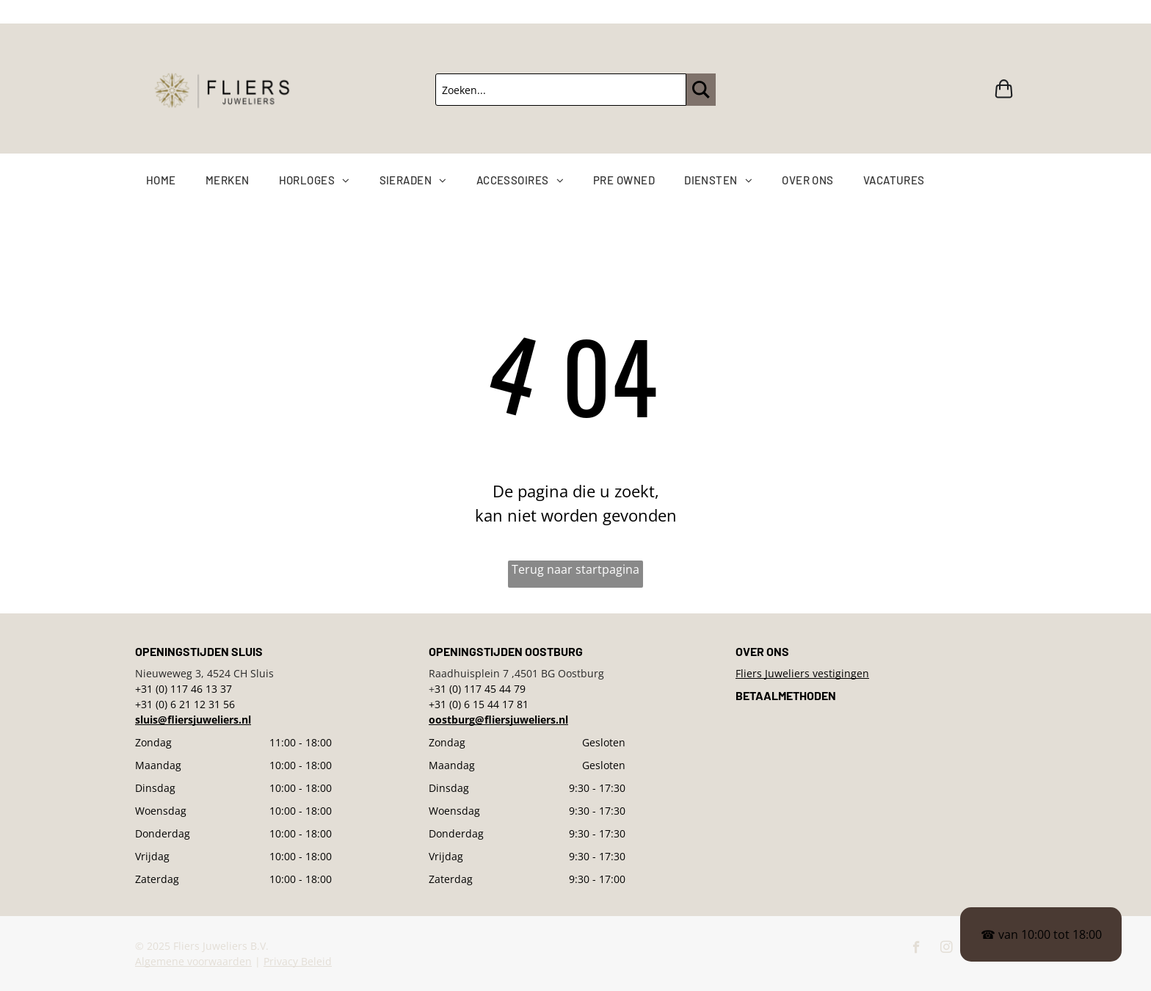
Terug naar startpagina (575, 569)
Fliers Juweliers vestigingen (802, 673)
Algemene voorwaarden (193, 961)
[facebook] (916, 949)
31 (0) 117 (458, 689)
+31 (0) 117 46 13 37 (183, 689)
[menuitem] (176, 180)
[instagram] (946, 949)
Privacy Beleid (298, 961)
